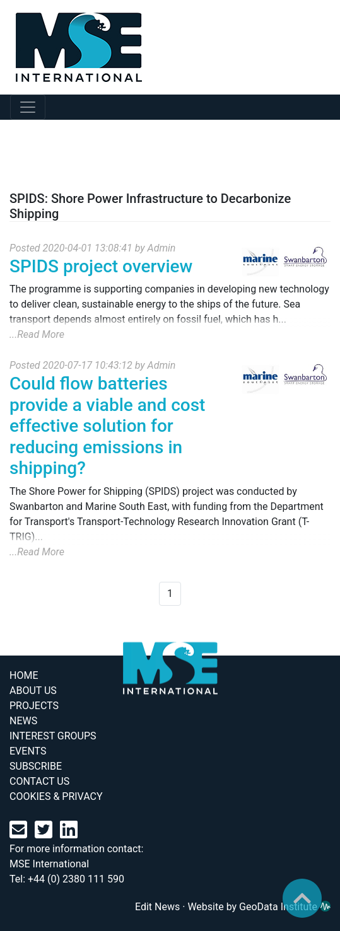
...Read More (36, 334)
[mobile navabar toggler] (27, 107)
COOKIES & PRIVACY (56, 796)
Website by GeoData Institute (259, 907)
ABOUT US (33, 691)
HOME (23, 675)
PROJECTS (34, 706)
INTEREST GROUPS (53, 736)
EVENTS (27, 751)
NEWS (23, 721)
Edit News (157, 907)
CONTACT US (39, 781)
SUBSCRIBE (35, 766)
